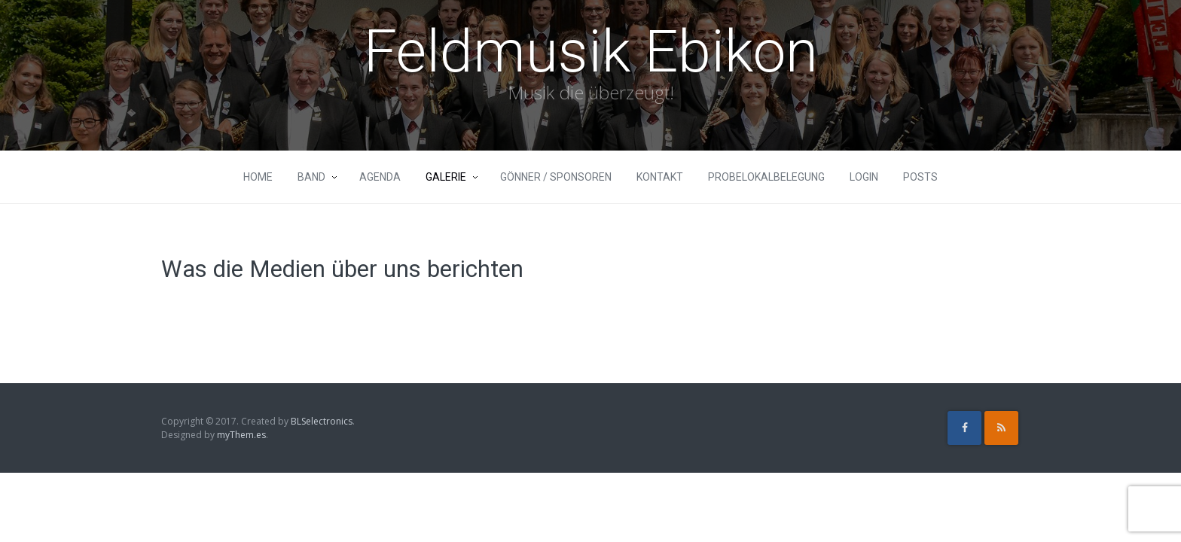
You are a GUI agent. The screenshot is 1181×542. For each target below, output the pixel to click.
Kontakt (659, 177)
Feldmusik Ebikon (591, 51)
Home (258, 177)
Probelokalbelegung (766, 177)
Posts (920, 177)
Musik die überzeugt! (591, 93)
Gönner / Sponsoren (556, 177)
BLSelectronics (321, 421)
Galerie (446, 177)
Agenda (380, 177)
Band (311, 177)
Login (864, 177)
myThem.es (241, 434)
